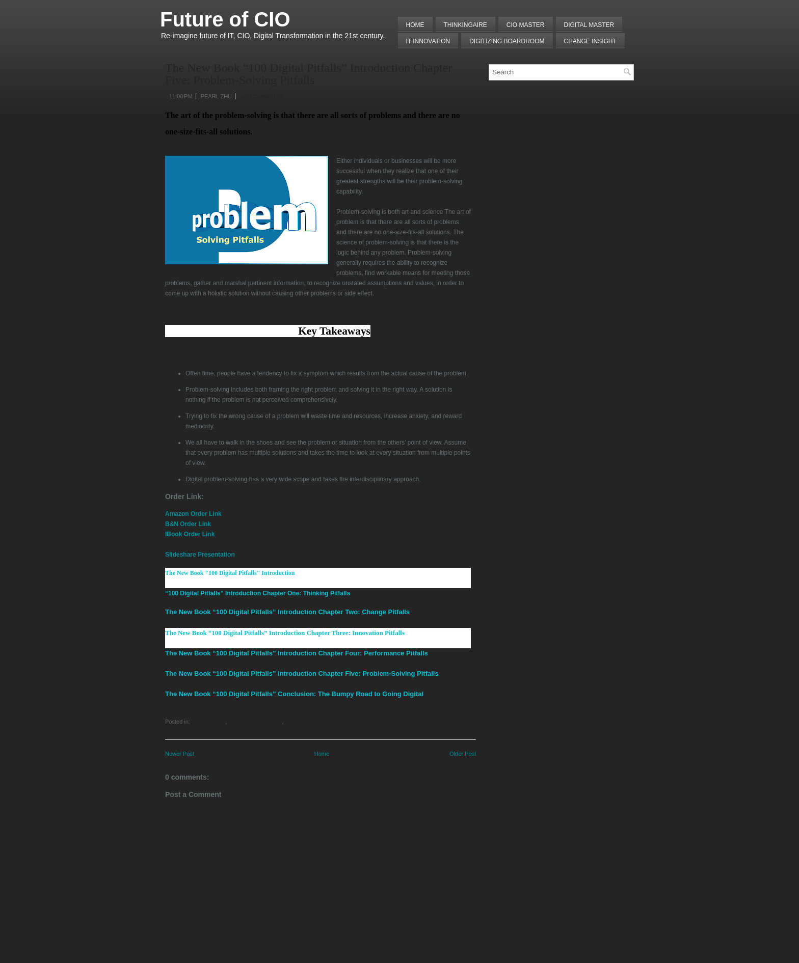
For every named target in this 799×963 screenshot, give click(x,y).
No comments (261, 96)
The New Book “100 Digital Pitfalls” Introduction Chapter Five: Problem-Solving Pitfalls (308, 74)
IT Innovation (428, 41)
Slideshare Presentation (200, 554)
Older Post (462, 754)
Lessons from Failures (254, 722)
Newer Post (179, 754)
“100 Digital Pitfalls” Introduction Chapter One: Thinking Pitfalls (257, 593)
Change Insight (590, 41)
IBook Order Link (190, 534)
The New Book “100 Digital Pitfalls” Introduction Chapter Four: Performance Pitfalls (296, 653)
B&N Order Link (188, 524)
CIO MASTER (526, 25)
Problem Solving (303, 722)
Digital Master (589, 25)
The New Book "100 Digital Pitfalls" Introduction (230, 572)
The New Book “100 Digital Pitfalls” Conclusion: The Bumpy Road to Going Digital (294, 694)
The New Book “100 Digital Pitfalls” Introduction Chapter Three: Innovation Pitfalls (285, 633)
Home (415, 25)
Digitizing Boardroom (506, 41)
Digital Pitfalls (208, 722)
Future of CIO (225, 19)
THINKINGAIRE (465, 25)
